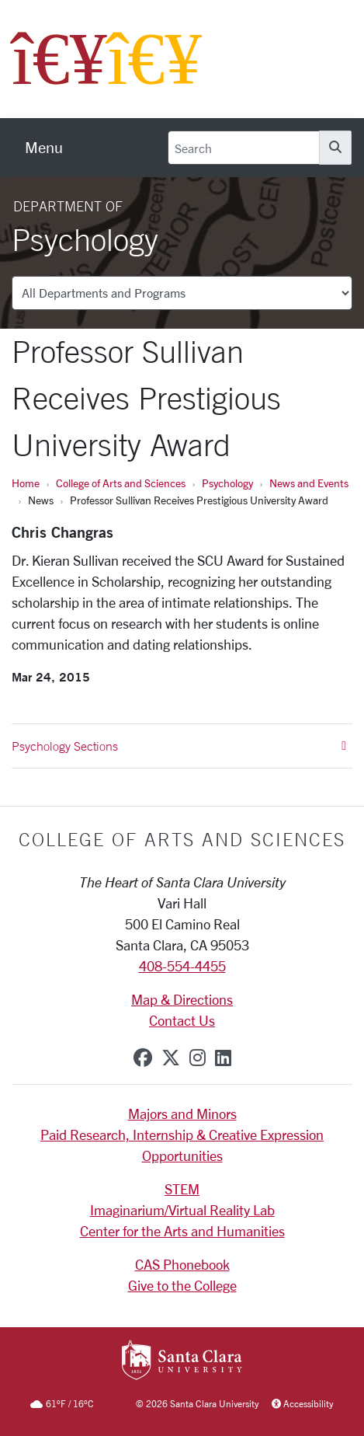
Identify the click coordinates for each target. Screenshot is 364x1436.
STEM (182, 1189)
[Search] (244, 148)
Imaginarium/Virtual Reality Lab (182, 1210)
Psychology (227, 483)
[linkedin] (223, 1057)
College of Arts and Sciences (120, 483)
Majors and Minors (182, 1113)
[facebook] (142, 1057)
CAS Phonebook (182, 1264)
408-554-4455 (182, 966)
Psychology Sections (179, 746)
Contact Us (182, 1020)
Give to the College (182, 1285)
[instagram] (197, 1057)
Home (26, 483)
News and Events (308, 483)
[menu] (43, 148)
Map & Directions (182, 999)
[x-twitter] (170, 1057)
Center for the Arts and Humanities (182, 1231)
